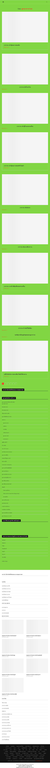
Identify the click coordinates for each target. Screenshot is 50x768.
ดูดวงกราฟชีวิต (5, 455)
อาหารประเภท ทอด (6, 722)
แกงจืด (45, 749)
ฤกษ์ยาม (5, 426)
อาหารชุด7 (41, 756)
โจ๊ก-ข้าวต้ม (4, 702)
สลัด (35, 753)
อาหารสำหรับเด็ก (5, 613)
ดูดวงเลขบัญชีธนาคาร (6, 477)
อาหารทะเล (4, 733)
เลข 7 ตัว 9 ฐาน (5, 448)
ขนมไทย (12, 746)
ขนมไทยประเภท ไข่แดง (7, 597)
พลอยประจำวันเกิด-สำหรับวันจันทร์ (9, 635)
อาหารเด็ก (5, 749)
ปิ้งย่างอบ (6, 753)
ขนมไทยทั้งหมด (5, 600)
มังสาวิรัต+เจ (28, 746)
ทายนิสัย (5, 429)
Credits (20, 758)
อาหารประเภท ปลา (6, 736)
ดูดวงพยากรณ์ (5, 403)
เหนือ (19, 749)
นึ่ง (29, 749)
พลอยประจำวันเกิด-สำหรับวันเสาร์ (33, 674)
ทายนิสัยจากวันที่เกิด (6, 509)
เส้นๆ (31, 753)
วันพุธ (3, 545)
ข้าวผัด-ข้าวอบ (25, 753)
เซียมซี (3, 487)
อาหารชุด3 (15, 756)
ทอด (33, 749)
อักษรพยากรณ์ (5, 406)
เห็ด (34, 747)
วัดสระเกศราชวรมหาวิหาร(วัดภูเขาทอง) (11, 493)
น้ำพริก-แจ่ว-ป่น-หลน (32, 751)
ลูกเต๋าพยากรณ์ (5, 503)
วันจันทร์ (3, 540)
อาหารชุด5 (28, 756)
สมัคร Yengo (4, 561)
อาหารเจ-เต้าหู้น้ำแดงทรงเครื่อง (25, 126)
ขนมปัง (6, 754)
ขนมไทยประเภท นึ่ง (6, 585)
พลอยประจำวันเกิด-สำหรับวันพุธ (8, 655)
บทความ (3, 419)
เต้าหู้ (30, 747)
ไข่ (37, 747)
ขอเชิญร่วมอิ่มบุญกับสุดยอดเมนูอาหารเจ (25, 335)
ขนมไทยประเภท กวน (6, 588)
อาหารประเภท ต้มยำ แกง (7, 714)
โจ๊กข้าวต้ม (18, 753)
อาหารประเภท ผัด (5, 716)
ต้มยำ (41, 749)
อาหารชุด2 (8, 756)
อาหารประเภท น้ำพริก (6, 731)
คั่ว (26, 749)
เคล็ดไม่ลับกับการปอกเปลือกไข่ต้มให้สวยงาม (15, 374)
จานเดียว (12, 754)
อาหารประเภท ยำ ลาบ (6, 728)
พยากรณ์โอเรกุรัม (5, 500)
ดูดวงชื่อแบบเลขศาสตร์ (6, 483)
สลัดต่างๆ (4, 711)
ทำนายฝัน (4, 445)
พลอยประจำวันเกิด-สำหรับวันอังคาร (33, 635)
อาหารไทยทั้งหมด (5, 739)
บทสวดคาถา (5, 439)
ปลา (19, 747)
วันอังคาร (4, 543)
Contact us (15, 758)
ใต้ (23, 749)
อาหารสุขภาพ (5, 607)
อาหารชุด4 (21, 756)
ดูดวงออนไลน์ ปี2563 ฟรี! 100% (8, 402)
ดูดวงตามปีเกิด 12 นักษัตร (7, 512)
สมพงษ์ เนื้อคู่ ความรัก (6, 458)
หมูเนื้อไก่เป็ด (24, 747)
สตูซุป (45, 753)
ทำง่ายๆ (42, 746)
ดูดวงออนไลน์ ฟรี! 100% (39, 758)
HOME (7, 746)
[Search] (46, 2)
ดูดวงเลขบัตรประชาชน (6, 474)
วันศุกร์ (3, 551)
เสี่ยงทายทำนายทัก (5, 413)
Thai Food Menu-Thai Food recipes (31, 754)
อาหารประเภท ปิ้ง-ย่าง (6, 725)
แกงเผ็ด (6, 751)
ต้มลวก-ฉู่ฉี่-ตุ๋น (13, 751)
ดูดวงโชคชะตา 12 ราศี (6, 516)
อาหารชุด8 (8, 758)
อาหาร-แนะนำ (8, 747)
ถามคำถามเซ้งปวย (5, 506)
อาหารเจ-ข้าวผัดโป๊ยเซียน (25, 328)
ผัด (36, 749)
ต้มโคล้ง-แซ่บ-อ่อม (22, 751)
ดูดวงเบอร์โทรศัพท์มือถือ (7, 467)
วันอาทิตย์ (4, 557)
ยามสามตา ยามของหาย (7, 464)
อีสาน (15, 749)
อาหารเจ (3, 610)
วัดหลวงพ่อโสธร (6, 490)
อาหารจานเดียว (5, 705)
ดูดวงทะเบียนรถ (5, 471)
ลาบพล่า (43, 751)
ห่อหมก (40, 753)
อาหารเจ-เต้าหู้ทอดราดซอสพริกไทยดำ (14, 165)
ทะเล (15, 747)
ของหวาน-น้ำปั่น (20, 746)
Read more (6, 47)
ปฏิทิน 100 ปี (4, 442)
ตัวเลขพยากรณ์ (5, 410)
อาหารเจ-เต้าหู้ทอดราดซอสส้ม (12, 45)
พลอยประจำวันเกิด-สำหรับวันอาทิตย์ (9, 694)
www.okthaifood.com (38, 760)
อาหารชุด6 (35, 756)
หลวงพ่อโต (5, 496)
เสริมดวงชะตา (6, 432)
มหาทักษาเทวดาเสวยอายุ (7, 451)
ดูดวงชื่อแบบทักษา (5, 480)
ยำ (39, 751)
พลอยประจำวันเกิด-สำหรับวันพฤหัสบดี (34, 655)
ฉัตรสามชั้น (4, 461)
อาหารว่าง (42, 747)
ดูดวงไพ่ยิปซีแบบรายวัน (6, 416)
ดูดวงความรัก (6, 435)
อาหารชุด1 (42, 754)
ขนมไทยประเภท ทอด (6, 591)
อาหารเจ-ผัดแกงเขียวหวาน (25, 247)
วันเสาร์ (3, 554)
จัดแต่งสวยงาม (36, 746)
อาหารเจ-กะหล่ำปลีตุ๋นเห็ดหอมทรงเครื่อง (14, 286)
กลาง (11, 749)
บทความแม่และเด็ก (28, 758)
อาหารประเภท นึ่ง (5, 719)
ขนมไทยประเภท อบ (6, 594)
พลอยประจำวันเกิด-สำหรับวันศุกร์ (8, 674)
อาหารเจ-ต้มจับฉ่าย (25, 207)
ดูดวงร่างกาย (5, 423)
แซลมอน (11, 753)
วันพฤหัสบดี (4, 548)
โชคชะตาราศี (19, 754)
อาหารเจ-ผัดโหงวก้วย (25, 87)
